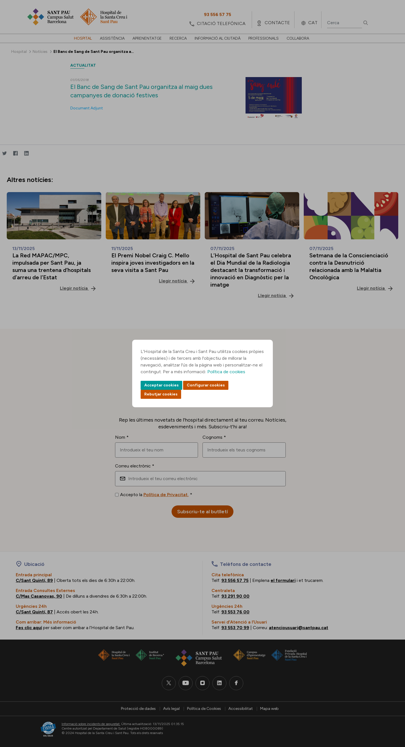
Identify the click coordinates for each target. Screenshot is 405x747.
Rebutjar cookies (160, 394)
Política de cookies (226, 371)
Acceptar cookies (161, 385)
